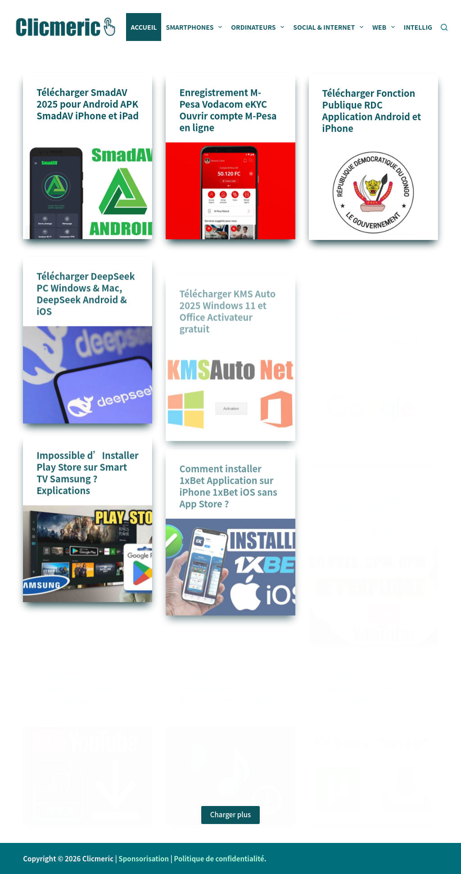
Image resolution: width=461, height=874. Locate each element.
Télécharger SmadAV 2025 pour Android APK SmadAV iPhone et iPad (87, 104)
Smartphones (196, 27)
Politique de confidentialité (219, 858)
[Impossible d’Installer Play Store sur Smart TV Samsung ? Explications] (87, 564)
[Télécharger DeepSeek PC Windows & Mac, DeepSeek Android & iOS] (87, 388)
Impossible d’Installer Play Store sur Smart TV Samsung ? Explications (87, 483)
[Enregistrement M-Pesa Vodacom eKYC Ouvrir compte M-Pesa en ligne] (230, 191)
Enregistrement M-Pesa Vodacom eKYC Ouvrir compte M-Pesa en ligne (227, 110)
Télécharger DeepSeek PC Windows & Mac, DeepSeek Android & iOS (85, 308)
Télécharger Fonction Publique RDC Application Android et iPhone (371, 113)
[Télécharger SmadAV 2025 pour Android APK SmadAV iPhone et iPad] (87, 190)
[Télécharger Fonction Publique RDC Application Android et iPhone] (373, 194)
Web (385, 27)
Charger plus (230, 814)
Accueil (144, 27)
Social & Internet (330, 27)
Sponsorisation (143, 858)
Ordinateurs (259, 27)
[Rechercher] (444, 27)
